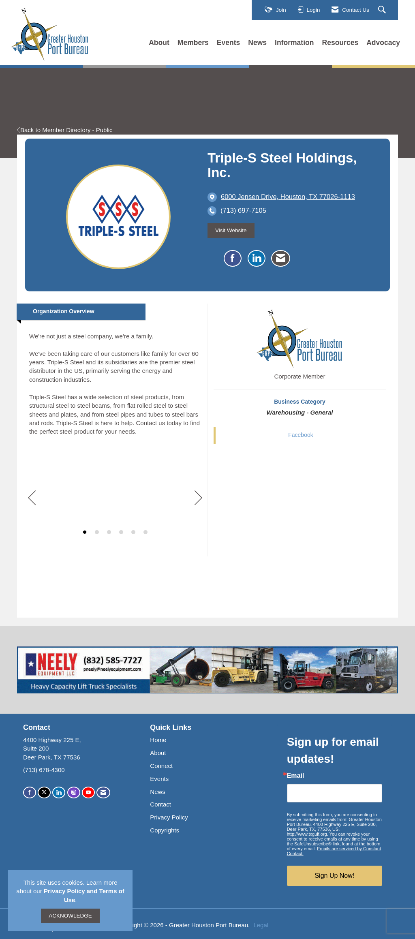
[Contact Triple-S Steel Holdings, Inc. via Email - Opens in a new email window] (280, 258)
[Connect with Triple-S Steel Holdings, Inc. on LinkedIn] (256, 258)
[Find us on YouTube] (88, 792)
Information (294, 43)
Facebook (300, 435)
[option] (115, 497)
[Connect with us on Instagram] (73, 792)
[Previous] (32, 498)
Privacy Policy (169, 817)
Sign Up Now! (334, 875)
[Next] (198, 498)
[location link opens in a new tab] (288, 197)
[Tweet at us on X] (44, 792)
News (257, 43)
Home (158, 739)
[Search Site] (383, 10)
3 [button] (109, 532)
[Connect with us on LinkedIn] (58, 792)
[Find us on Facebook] (29, 792)
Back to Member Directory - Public (65, 129)
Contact (160, 804)
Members (193, 43)
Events (228, 43)
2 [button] (97, 532)
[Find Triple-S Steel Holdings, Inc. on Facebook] (233, 258)
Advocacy (383, 43)
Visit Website (231, 230)
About (159, 43)
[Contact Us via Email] (103, 792)
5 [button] (133, 532)
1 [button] (85, 532)
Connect (161, 765)
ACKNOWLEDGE (70, 916)
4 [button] (121, 532)
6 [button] (145, 532)
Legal (260, 925)
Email (295, 775)
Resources (340, 43)
